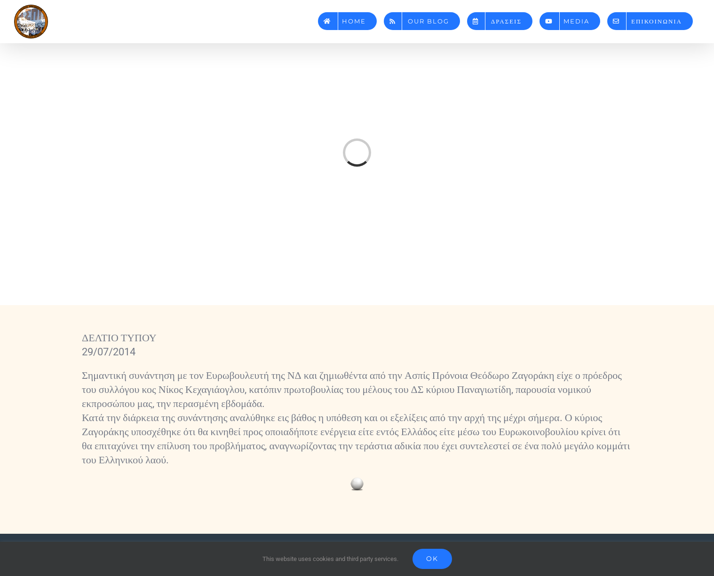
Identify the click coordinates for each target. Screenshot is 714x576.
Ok (432, 558)
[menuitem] (347, 17)
